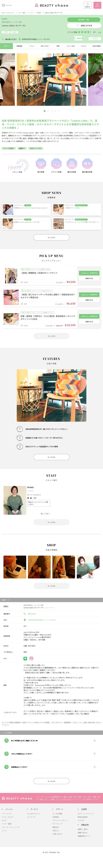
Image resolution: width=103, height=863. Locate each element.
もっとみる (51, 238)
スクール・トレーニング (11, 832)
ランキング (31, 822)
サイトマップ (57, 829)
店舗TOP (6, 46)
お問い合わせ (57, 839)
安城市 (41, 13)
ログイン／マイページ (86, 819)
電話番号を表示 (9, 39)
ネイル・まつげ (7, 822)
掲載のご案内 (82, 834)
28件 (99, 33)
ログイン (97, 5)
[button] (44, 112)
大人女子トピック (33, 819)
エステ (4, 826)
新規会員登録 (82, 822)
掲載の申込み (82, 838)
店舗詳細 (58, 39)
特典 (57, 46)
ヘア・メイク (7, 819)
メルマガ (81, 826)
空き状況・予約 (80, 20)
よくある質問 (57, 819)
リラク (33, 13)
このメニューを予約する (89, 274)
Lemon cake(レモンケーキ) (16, 25)
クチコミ (84, 46)
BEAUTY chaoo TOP (8, 13)
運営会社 (55, 832)
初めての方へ (45, 46)
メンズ (4, 836)
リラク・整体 (22, 13)
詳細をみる (89, 280)
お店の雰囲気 (96, 46)
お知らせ (87, 5)
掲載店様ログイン (84, 841)
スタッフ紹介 (70, 46)
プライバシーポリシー (60, 826)
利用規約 (55, 822)
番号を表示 (29, 618)
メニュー (32, 46)
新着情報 (19, 46)
